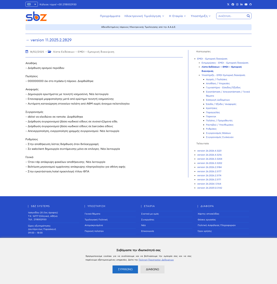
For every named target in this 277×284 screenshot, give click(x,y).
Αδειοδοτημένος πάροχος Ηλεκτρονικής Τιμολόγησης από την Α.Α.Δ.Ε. (138, 27)
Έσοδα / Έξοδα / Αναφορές (221, 104)
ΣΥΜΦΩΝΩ (125, 269)
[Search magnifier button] (248, 16)
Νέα (143, 225)
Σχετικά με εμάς (150, 213)
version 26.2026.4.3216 (209, 154)
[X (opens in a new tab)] (228, 4)
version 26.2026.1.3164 (209, 183)
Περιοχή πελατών (94, 231)
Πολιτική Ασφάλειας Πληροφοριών (217, 225)
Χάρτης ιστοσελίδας (208, 213)
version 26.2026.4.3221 (209, 150)
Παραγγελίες (213, 112)
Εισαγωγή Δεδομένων (218, 100)
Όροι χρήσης (205, 231)
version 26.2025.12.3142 (209, 188)
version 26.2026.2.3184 (209, 167)
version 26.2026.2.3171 (209, 179)
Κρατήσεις (211, 108)
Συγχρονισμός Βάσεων (218, 133)
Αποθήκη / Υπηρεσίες (218, 83)
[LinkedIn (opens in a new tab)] (241, 4)
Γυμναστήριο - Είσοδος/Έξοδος (223, 87)
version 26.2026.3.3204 (209, 159)
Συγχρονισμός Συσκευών (220, 137)
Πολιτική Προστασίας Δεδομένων (156, 260)
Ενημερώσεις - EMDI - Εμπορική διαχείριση (225, 62)
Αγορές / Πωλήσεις (216, 79)
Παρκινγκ (211, 116)
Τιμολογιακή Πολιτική (96, 219)
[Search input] (231, 16)
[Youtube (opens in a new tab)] (246, 4)
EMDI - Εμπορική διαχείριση (212, 58)
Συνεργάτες (147, 219)
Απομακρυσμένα (94, 225)
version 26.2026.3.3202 (209, 163)
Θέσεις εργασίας (207, 219)
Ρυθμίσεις (211, 129)
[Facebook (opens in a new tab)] (233, 4)
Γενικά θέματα (92, 213)
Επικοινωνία (147, 231)
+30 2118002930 (66, 4)
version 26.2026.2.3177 (209, 171)
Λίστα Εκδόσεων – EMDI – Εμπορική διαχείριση (83, 51)
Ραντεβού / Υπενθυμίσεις (220, 124)
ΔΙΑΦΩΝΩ (152, 269)
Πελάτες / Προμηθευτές (219, 120)
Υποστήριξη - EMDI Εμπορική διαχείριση (223, 75)
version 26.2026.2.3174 (209, 175)
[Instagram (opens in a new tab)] (237, 4)
